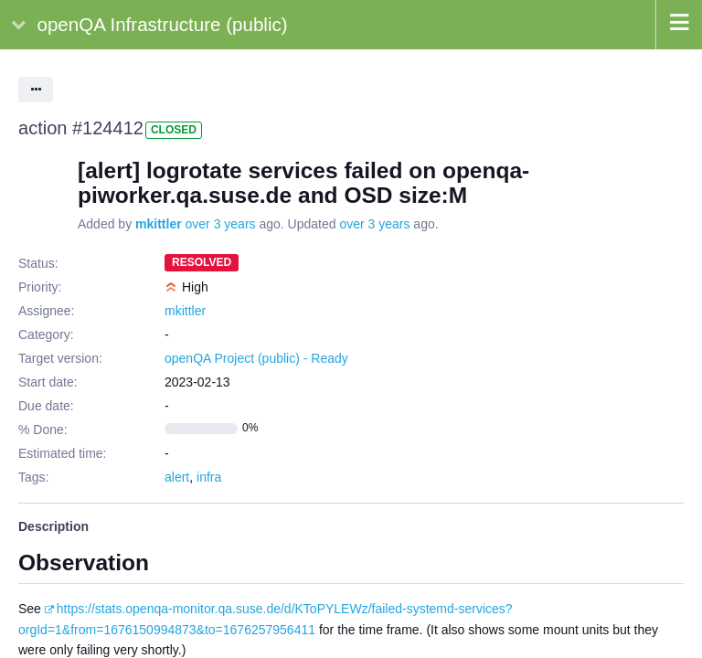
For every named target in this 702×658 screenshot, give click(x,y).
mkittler (158, 224)
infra (209, 477)
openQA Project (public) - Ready (256, 358)
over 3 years (221, 224)
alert (177, 477)
